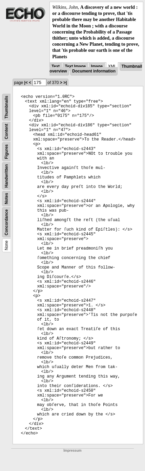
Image (97, 66)
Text (55, 66)
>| (65, 82)
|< (26, 82)
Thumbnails (6, 107)
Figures (6, 151)
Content (6, 131)
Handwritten (6, 176)
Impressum (72, 450)
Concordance (6, 222)
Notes (6, 198)
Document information (94, 71)
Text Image (75, 66)
